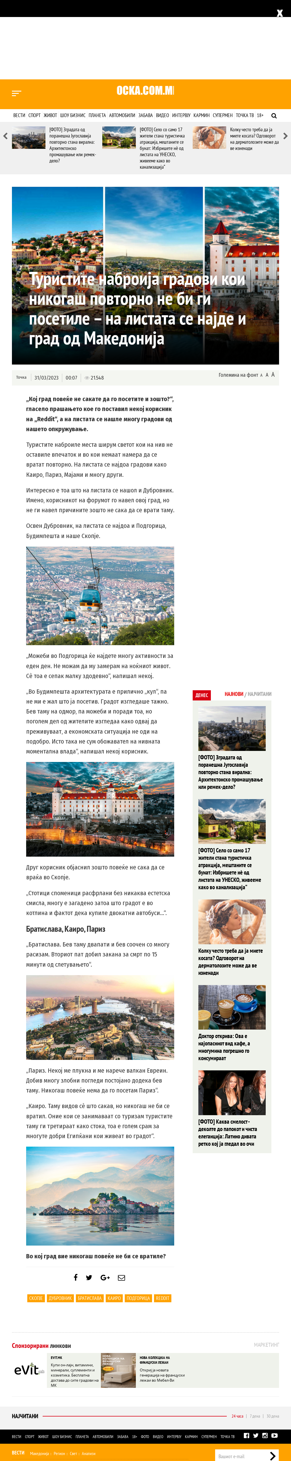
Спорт (34, 36)
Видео (162, 36)
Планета (97, 36)
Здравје (38, 1400)
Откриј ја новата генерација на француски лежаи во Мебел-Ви (163, 1297)
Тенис (88, 1388)
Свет (73, 1377)
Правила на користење (260, 1428)
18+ (260, 36)
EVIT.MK (56, 1281)
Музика (63, 1412)
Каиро (114, 1221)
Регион (59, 1377)
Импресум (231, 1401)
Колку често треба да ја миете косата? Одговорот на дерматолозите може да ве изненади (254, 59)
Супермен (223, 36)
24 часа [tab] (237, 1339)
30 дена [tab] (273, 1339)
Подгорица (138, 1221)
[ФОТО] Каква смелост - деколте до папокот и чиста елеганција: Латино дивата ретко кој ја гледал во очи (231, 1017)
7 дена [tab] (255, 1339)
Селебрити (82, 1412)
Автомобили (122, 36)
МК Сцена (103, 1412)
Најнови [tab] (229, 615)
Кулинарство (135, 1400)
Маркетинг (252, 1401)
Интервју (181, 36)
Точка (21, 298)
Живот (50, 36)
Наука (22, 1423)
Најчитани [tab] (257, 615)
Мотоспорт (106, 1388)
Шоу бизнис (73, 36)
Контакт (273, 1401)
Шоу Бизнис (25, 1411)
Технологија (41, 1423)
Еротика (102, 1423)
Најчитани (24, 1339)
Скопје (36, 1221)
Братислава (90, 1221)
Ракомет (72, 1388)
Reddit (162, 1221)
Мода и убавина (61, 1400)
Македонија (39, 1377)
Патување (112, 1400)
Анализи (88, 1377)
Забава (145, 36)
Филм (47, 1412)
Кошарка (54, 1388)
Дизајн (154, 1400)
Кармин (202, 36)
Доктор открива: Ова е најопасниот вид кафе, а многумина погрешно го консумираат (231, 941)
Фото (145, 1360)
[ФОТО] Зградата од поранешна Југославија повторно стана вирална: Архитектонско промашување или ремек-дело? (72, 65)
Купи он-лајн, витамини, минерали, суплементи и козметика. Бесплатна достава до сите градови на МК (74, 1296)
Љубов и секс (89, 1400)
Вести (19, 36)
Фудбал (36, 1388)
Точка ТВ (245, 36)
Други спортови (133, 1388)
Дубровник (60, 1221)
